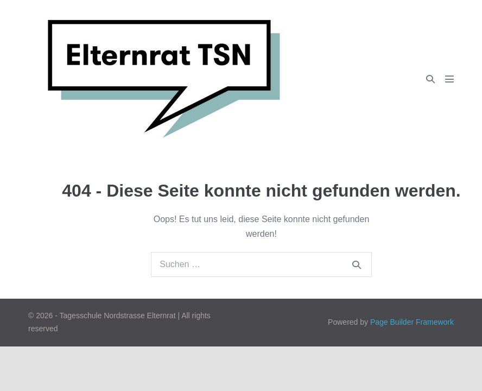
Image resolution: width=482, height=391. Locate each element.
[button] (430, 79)
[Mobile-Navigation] (449, 78)
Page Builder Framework (412, 322)
